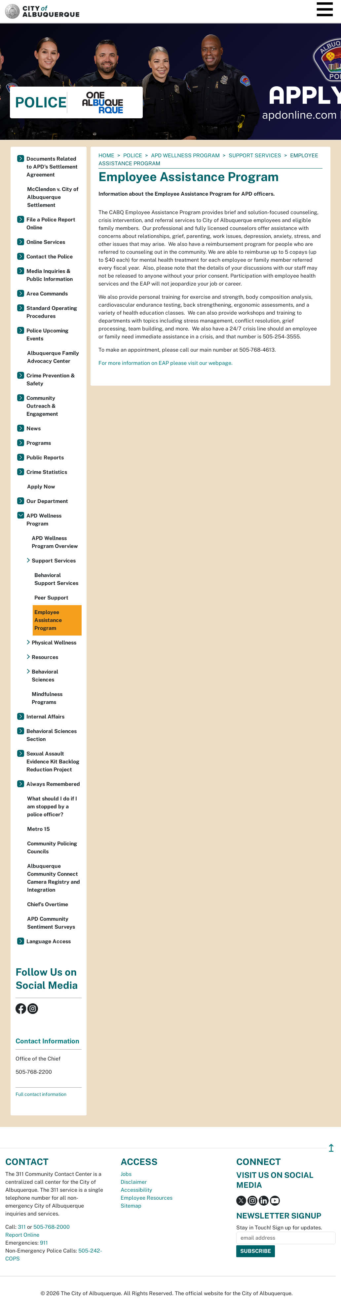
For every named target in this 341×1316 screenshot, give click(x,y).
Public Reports (45, 457)
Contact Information (47, 1041)
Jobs (126, 1174)
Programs (38, 443)
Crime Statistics (46, 472)
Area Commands (47, 293)
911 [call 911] (44, 1243)
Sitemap (131, 1206)
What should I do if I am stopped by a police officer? (52, 806)
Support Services (255, 155)
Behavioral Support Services (56, 579)
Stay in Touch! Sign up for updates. (279, 1227)
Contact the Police (49, 256)
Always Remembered (53, 784)
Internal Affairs (45, 717)
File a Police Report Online (50, 223)
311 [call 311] (22, 1227)
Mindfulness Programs (47, 698)
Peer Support (51, 598)
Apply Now (41, 487)
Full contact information (41, 1094)
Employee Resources (146, 1198)
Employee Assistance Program (48, 620)
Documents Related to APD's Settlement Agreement (52, 167)
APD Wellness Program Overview (55, 542)
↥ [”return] (331, 1148)
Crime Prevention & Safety (50, 379)
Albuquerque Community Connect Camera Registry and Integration (53, 878)
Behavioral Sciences (45, 676)
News (33, 428)
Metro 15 (38, 829)
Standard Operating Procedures (51, 312)
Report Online (22, 1235)
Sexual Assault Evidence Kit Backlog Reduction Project (52, 762)
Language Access (48, 941)
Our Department (47, 501)
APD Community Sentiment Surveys (51, 923)
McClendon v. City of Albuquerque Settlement (52, 197)
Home (106, 155)
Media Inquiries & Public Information (49, 275)
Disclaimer (134, 1182)
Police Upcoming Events (47, 335)
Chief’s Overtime (47, 904)
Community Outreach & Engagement (42, 406)
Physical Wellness (54, 642)
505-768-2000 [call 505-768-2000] (51, 1227)
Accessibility (136, 1190)
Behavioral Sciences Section (51, 735)
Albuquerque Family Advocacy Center (53, 357)
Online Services (45, 242)
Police (132, 155)
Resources (45, 657)
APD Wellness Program (185, 155)
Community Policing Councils (52, 847)
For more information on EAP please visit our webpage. (165, 363)
